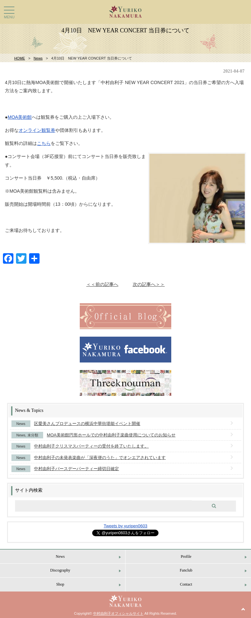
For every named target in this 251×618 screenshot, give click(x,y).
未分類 (32, 435)
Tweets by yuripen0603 (125, 525)
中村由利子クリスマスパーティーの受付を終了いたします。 (91, 446)
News (38, 58)
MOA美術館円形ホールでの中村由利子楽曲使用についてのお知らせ (111, 435)
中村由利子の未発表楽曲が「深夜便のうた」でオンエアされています (100, 457)
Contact (186, 584)
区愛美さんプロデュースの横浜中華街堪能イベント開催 (87, 423)
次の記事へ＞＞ (149, 284)
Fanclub (186, 570)
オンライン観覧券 (37, 130)
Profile (186, 556)
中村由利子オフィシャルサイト (118, 613)
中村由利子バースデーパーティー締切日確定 (76, 468)
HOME (19, 58)
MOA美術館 (20, 117)
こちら (44, 143)
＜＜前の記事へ (102, 284)
